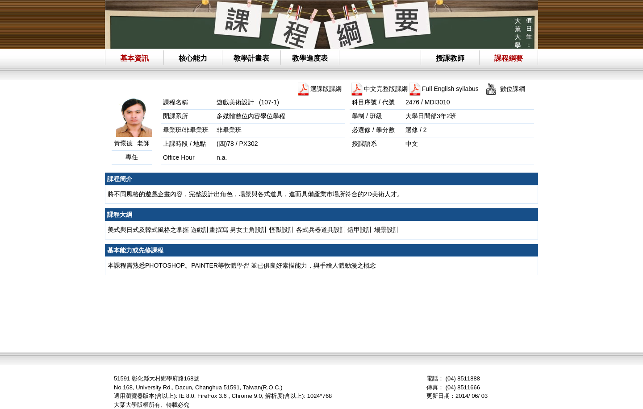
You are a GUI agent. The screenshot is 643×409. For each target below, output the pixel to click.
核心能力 (193, 58)
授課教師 (450, 58)
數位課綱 (512, 88)
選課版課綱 (326, 88)
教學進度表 (310, 58)
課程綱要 (508, 58)
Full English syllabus (450, 88)
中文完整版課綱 (386, 88)
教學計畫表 (251, 58)
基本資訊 (134, 58)
